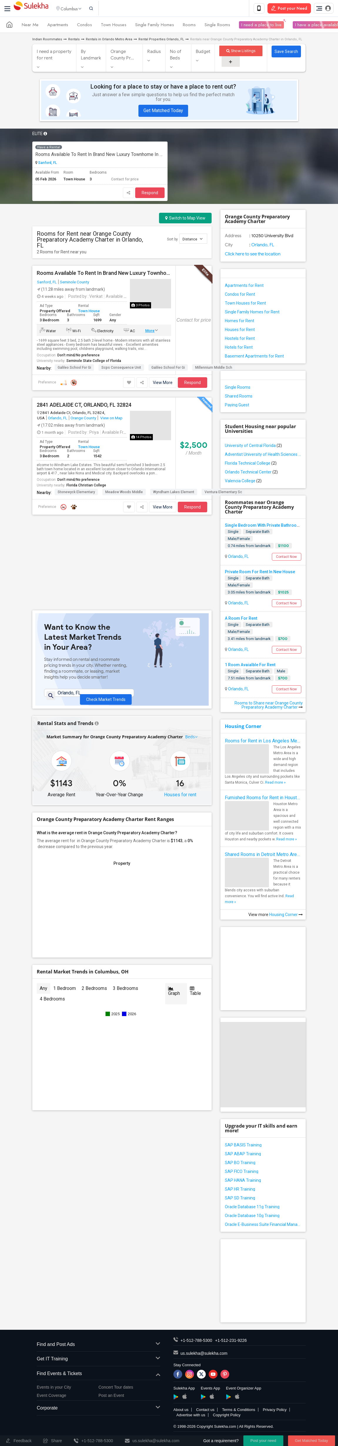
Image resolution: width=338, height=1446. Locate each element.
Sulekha (30, 9)
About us (180, 1410)
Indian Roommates (47, 40)
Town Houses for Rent (245, 304)
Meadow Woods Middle (124, 493)
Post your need (263, 1440)
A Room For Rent (241, 619)
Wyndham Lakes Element (173, 493)
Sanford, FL (47, 164)
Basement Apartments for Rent (254, 357)
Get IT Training (98, 1360)
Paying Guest (237, 406)
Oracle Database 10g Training (252, 1216)
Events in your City (54, 1388)
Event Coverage (51, 1396)
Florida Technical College (251, 464)
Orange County (83, 418)
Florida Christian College (86, 486)
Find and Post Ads (98, 1345)
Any (43, 908)
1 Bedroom (64, 908)
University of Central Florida (253, 446)
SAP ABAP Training (243, 1155)
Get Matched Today (163, 111)
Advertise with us (190, 1416)
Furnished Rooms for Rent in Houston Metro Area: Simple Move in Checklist (263, 798)
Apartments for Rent (244, 286)
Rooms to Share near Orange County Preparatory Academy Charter (269, 706)
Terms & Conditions (238, 1410)
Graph (174, 911)
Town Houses (113, 26)
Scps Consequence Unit (121, 369)
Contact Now (286, 558)
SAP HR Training (240, 1190)
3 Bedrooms (125, 908)
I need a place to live (261, 26)
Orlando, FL (57, 418)
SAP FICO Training (241, 1172)
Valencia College (243, 482)
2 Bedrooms (94, 908)
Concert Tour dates (115, 1388)
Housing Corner (243, 727)
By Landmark (91, 56)
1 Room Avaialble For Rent (250, 666)
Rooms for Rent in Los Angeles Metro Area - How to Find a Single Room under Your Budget (263, 741)
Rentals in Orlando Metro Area (109, 40)
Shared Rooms (238, 397)
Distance (193, 239)
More (150, 332)
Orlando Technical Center (251, 473)
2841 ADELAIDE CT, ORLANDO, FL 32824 (84, 406)
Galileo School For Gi (74, 369)
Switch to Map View (185, 219)
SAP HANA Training (243, 1181)
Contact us (205, 1410)
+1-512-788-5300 (196, 1341)
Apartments (57, 26)
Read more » (275, 783)
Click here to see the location (252, 254)
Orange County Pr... (122, 56)
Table (195, 911)
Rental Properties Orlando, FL (161, 40)
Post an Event (111, 1396)
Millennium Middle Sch (213, 369)
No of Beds (175, 56)
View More (163, 383)
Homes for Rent (239, 322)
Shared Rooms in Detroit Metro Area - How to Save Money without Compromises (263, 855)
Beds (190, 656)
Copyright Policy (226, 1416)
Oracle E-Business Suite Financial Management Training (263, 1225)
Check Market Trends (106, 609)
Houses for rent (180, 714)
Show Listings (240, 51)
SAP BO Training (240, 1163)
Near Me (30, 26)
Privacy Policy (275, 1410)
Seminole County (74, 282)
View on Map (111, 418)
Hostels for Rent (240, 339)
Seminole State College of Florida (93, 362)
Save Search (286, 52)
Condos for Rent (240, 295)
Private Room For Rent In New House (260, 572)
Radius (154, 52)
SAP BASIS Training (243, 1146)
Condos (84, 26)
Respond (150, 193)
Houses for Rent (240, 330)
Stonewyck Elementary (76, 493)
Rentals (74, 40)
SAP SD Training (240, 1199)
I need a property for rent (54, 56)
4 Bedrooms (52, 918)
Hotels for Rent (239, 348)
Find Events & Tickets (98, 1375)
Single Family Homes (154, 26)
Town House (89, 312)
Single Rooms (217, 26)
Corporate (98, 1409)
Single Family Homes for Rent (252, 313)
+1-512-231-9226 (231, 1341)
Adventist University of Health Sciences (263, 455)
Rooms (189, 26)
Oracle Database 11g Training (252, 1208)
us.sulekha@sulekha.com (203, 1354)
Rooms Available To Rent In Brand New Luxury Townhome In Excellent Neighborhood (100, 155)
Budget (203, 52)
